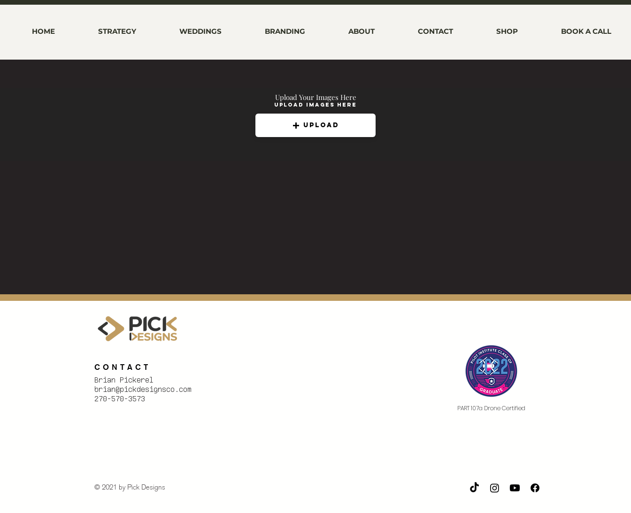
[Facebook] (535, 488)
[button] (315, 125)
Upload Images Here (315, 104)
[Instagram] (494, 488)
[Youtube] (515, 488)
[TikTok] (474, 488)
